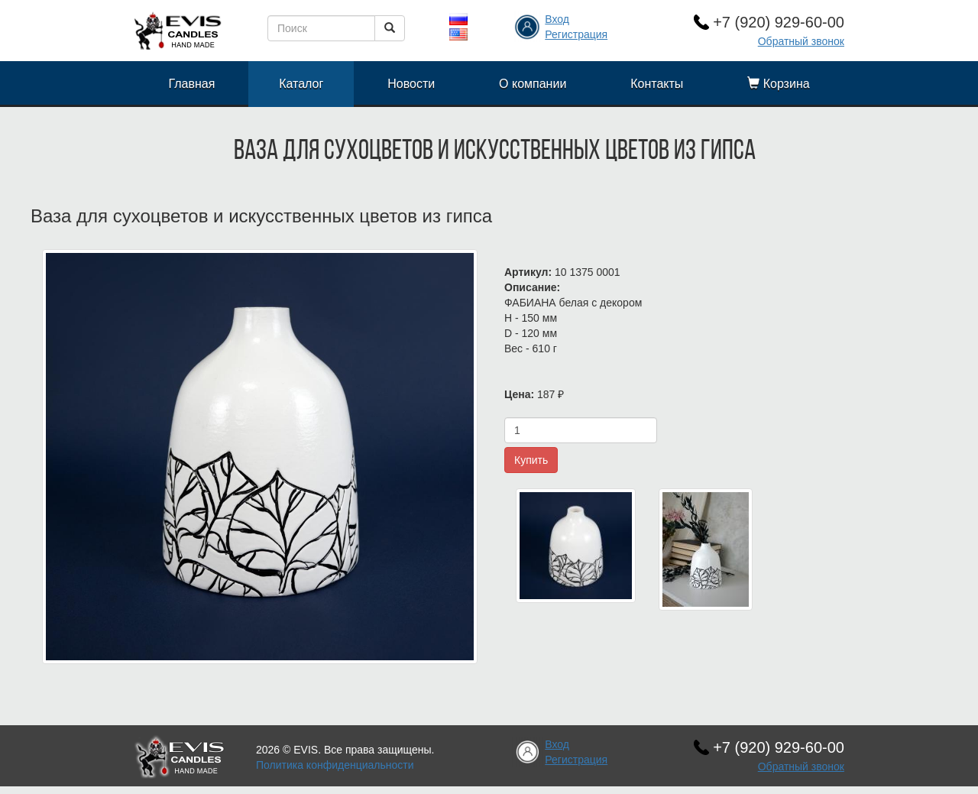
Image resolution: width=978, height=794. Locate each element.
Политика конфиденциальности (335, 765)
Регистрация (576, 34)
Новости (411, 83)
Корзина (778, 83)
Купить (531, 460)
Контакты (656, 83)
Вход (557, 19)
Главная (191, 83)
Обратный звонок (801, 41)
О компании (532, 83)
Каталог (301, 83)
